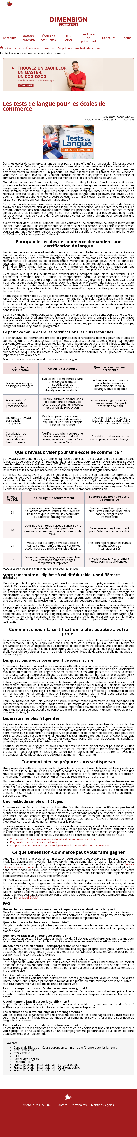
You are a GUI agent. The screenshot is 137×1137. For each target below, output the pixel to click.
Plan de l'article (55, 1127)
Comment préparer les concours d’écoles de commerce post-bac (52, 843)
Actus (127, 41)
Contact (62, 1105)
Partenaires (79, 1105)
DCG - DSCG (68, 41)
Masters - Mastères (28, 41)
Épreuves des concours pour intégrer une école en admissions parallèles (61, 849)
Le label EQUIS (28, 901)
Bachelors (10, 41)
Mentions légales (102, 1105)
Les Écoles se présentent (88, 41)
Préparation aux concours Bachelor (33, 846)
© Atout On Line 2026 (37, 1105)
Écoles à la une (74, 1127)
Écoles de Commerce (48, 41)
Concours (108, 41)
